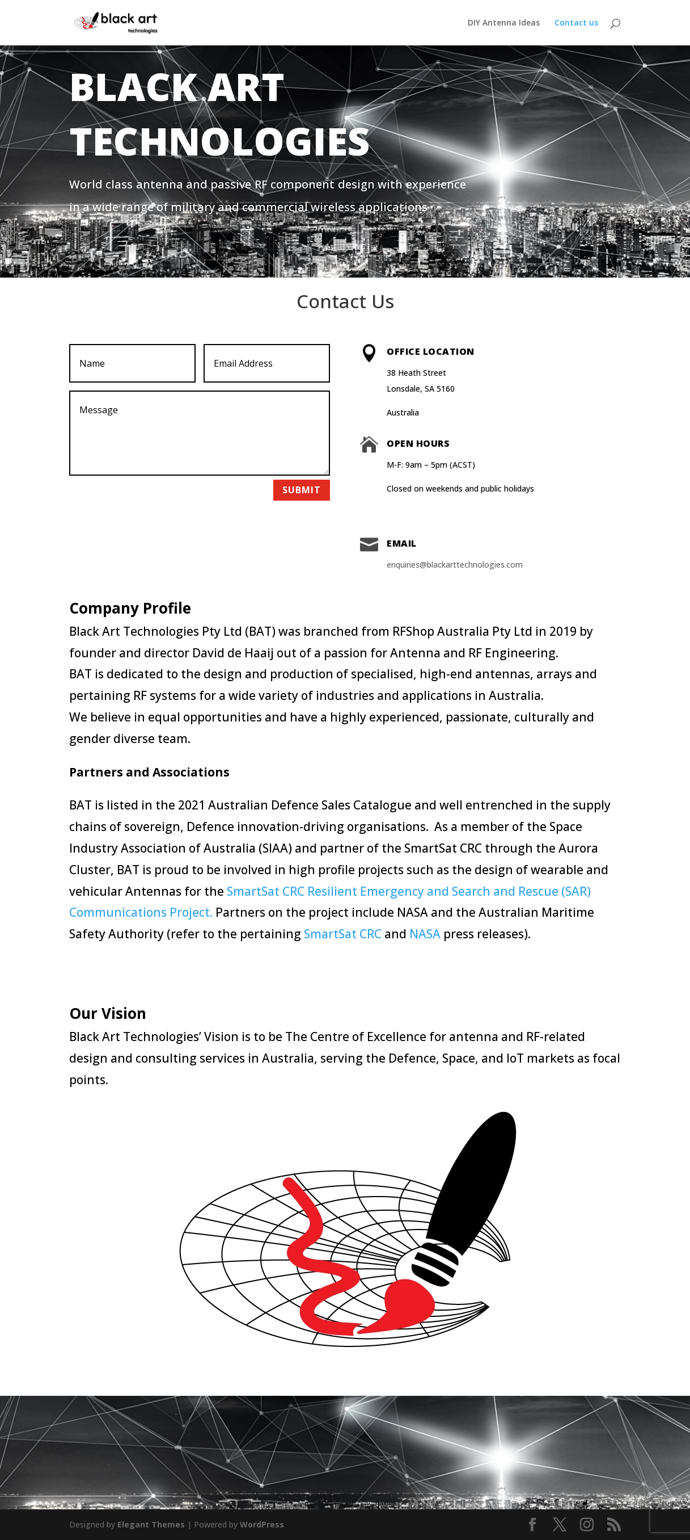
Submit (301, 490)
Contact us (576, 23)
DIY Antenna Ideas (504, 23)
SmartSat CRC (343, 934)
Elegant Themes (151, 1524)
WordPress (262, 1524)
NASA (425, 934)
